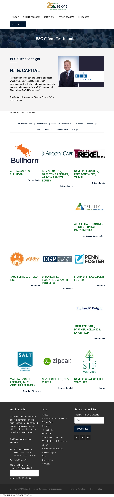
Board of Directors (44, 130)
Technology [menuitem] (47, 430)
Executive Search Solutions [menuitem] (54, 418)
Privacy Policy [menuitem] (96, 489)
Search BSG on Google (20, 478)
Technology (92, 124)
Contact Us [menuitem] (18, 24)
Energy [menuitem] (45, 445)
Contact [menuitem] (45, 464)
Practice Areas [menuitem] (66, 17)
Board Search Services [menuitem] (52, 437)
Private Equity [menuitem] (48, 422)
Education (79, 124)
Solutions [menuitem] (49, 17)
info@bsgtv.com (21, 465)
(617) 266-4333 (21, 460)
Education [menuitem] (46, 433)
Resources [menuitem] (83, 17)
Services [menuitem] (46, 426)
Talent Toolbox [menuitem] (31, 17)
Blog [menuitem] (44, 456)
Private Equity (41, 124)
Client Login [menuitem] (47, 460)
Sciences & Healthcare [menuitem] (52, 448)
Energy (75, 130)
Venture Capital (61, 130)
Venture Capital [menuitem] (49, 452)
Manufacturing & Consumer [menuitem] (54, 441)
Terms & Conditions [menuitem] (78, 489)
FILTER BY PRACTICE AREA (22, 112)
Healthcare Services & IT (61, 124)
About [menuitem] (15, 17)
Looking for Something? (21, 468)
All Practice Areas (25, 124)
